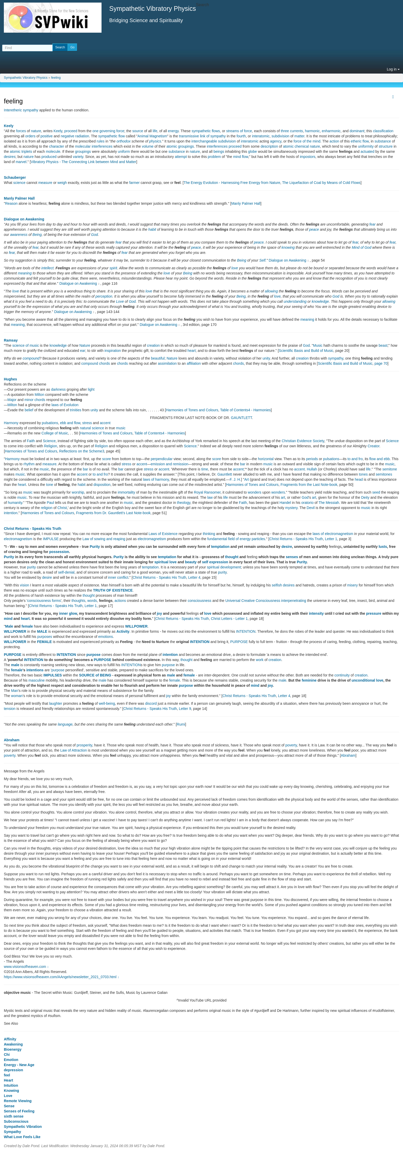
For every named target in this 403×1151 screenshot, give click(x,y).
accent (105, 423)
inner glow (68, 613)
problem (214, 157)
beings (219, 151)
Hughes (10, 379)
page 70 (381, 363)
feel (7, 1075)
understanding (295, 301)
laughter (55, 703)
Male (9, 626)
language (65, 724)
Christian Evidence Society (303, 441)
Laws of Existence (163, 534)
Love (120, 301)
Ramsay (11, 340)
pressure (373, 613)
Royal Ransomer (207, 492)
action (334, 141)
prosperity (84, 745)
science (19, 183)
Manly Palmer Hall (19, 198)
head (359, 479)
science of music (25, 345)
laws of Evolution (64, 405)
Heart (8, 1080)
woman (17, 696)
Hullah (312, 469)
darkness (58, 389)
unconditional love (367, 680)
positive (46, 136)
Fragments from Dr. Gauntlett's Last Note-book (113, 513)
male (15, 665)
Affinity (10, 1039)
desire (286, 547)
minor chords (34, 400)
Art (246, 479)
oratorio (307, 503)
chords (122, 363)
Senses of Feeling (19, 1111)
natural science (92, 428)
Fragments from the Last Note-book (308, 485)
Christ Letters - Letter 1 (229, 619)
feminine (309, 680)
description (269, 146)
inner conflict (118, 577)
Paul (50, 503)
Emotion (11, 1060)
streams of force (239, 131)
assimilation (167, 363)
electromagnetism (18, 539)
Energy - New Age (19, 1065)
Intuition (11, 1085)
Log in (393, 69)
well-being (107, 703)
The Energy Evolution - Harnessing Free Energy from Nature (232, 183)
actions (120, 601)
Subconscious (16, 1121)
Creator (373, 446)
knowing (288, 247)
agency (275, 141)
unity (266, 358)
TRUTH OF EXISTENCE (113, 590)
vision (24, 585)
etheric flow (360, 141)
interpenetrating (293, 601)
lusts (383, 547)
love (234, 268)
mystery (291, 508)
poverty (291, 745)
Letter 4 (194, 577)
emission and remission (169, 464)
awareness (19, 235)
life (155, 131)
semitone (389, 469)
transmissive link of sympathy (202, 136)
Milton (39, 394)
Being (37, 235)
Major (11, 400)
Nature (84, 345)
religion (46, 508)
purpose (93, 655)
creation (153, 345)
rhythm (28, 464)
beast (383, 345)
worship (78, 492)
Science (49, 441)
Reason (11, 203)
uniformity (366, 146)
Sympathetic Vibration (23, 1127)
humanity (15, 503)
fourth (241, 136)
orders (30, 136)
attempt (181, 157)
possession (59, 552)
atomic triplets (21, 151)
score (106, 459)
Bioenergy (12, 1049)
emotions (105, 637)
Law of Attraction (73, 750)
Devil (311, 508)
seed (376, 492)
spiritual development (224, 567)
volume (147, 146)
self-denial (66, 572)
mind (8, 619)
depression (13, 1070)
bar (242, 464)
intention (10, 513)
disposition (102, 485)
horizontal (266, 459)
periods (312, 459)
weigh (62, 183)
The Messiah (328, 503)
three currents (292, 131)
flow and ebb (379, 459)
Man (14, 691)
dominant (357, 131)
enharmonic (331, 131)
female (27, 626)
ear (82, 351)
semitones (384, 474)
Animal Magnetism (152, 136)
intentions (34, 670)
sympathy (30, 110)
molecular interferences (94, 146)
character (56, 146)
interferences (217, 146)
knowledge (320, 301)
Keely (8, 126)
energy (173, 131)
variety (78, 157)
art (283, 497)
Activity (123, 631)
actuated (367, 151)
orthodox (123, 141)
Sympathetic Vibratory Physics (26, 77)
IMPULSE (51, 539)
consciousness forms (44, 601)
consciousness (199, 601)
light (91, 389)
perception (103, 296)
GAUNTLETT (241, 418)
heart (191, 351)
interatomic (260, 136)
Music (318, 345)
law (210, 497)
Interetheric (13, 110)
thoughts (78, 601)
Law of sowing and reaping (104, 539)
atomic (288, 146)
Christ (62, 508)
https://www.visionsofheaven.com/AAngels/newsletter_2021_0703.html (62, 977)
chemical (302, 146)
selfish (277, 585)
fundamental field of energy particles (236, 539)
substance (382, 141)
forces (21, 131)
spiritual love (165, 562)
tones (363, 474)
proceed (70, 131)
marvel (21, 162)
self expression (215, 562)
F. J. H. (235, 479)
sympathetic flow (111, 136)
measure (45, 183)
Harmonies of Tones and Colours (192, 410)
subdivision (280, 136)
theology (183, 503)
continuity (342, 675)
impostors (307, 157)
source (137, 131)
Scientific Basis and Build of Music (306, 351)
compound (31, 358)
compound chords (95, 363)
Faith (31, 441)
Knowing (11, 1090)
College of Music (54, 433)
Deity (365, 497)
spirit (113, 268)
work (260, 660)
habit (152, 229)
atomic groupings (180, 146)
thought (232, 557)
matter (299, 136)
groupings (83, 151)
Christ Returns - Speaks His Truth (32, 529)
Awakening (13, 1044)
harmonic (312, 131)
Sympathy (12, 1132)
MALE (42, 631)
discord (151, 703)
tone (49, 485)
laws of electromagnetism (333, 534)
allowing (271, 291)
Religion (50, 446)
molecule (53, 151)
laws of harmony (156, 479)
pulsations (50, 423)
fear (372, 224)
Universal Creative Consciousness (252, 601)
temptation (220, 547)
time (204, 469)
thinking (209, 534)
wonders (254, 492)
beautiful (158, 358)
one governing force (108, 131)
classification (383, 131)
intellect (47, 268)
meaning (25, 273)
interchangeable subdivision (213, 141)
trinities (75, 410)
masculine (37, 680)
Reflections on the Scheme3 (81, 451)
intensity (316, 613)
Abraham (12, 740)
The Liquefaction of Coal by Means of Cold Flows (321, 183)
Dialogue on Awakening (24, 219)
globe (252, 151)
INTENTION (245, 631)
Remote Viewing (18, 1101)
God (94, 235)
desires (9, 157)
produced (48, 157)
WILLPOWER (136, 626)
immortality (126, 492)
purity (31, 567)
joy (159, 613)
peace (314, 229)
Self (262, 260)
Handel (285, 503)
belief (29, 410)
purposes (44, 637)
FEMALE (44, 642)
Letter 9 (185, 709)
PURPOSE (239, 642)
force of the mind (307, 141)
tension (9, 709)
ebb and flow (70, 423)
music (121, 428)
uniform (124, 151)
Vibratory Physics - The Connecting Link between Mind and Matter (83, 162)
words (92, 601)
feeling (56, 77)
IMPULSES (52, 675)
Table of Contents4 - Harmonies (245, 410)
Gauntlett (224, 474)
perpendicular (161, 459)
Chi (7, 1054)
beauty (191, 562)
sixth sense (13, 1116)
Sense (9, 1106)
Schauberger (15, 177)
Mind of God (361, 247)
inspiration (112, 351)
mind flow (240, 157)
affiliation (194, 363)
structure (385, 146)
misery (352, 585)
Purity (95, 547)
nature (36, 131)
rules (100, 141)
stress (87, 423)
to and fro (355, 459)
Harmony (11, 423)
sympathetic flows (205, 131)
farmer (134, 183)
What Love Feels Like (22, 1137)
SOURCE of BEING (95, 675)
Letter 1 (331, 539)
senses (292, 557)
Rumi (181, 724)
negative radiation (75, 136)
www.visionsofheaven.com (27, 967)
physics (155, 141)
